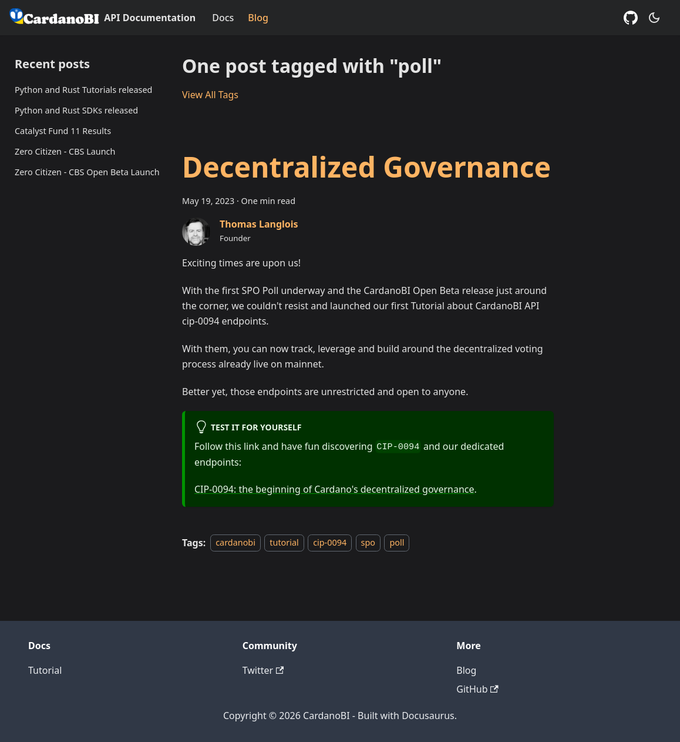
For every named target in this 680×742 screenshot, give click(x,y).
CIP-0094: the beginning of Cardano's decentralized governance (334, 489)
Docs (223, 17)
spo (368, 543)
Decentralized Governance (366, 167)
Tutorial (45, 670)
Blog (258, 17)
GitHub (477, 689)
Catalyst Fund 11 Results (63, 130)
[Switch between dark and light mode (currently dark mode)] (654, 17)
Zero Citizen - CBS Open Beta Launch (87, 172)
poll (396, 543)
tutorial (284, 543)
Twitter (263, 670)
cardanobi (235, 543)
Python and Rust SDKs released (76, 110)
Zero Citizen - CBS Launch (65, 151)
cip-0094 (329, 543)
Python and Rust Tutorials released (83, 89)
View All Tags (210, 94)
